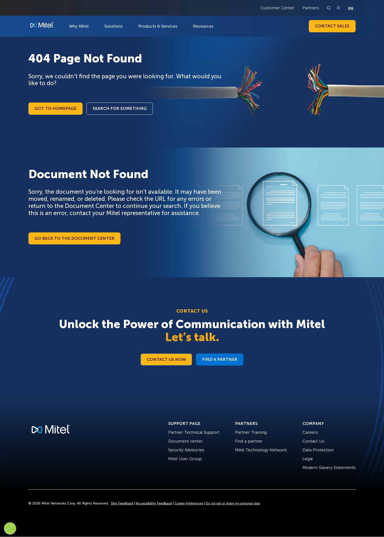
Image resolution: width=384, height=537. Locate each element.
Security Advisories (186, 449)
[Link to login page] (338, 7)
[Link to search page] (329, 7)
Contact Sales (332, 25)
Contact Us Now (166, 359)
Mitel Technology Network (261, 449)
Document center (185, 441)
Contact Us (313, 441)
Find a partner (249, 441)
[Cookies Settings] (10, 528)
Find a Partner (219, 359)
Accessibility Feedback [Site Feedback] (154, 503)
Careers (310, 432)
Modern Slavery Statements (329, 467)
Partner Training (251, 432)
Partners (310, 7)
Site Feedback (122, 503)
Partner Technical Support (193, 432)
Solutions (113, 26)
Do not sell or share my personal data (233, 503)
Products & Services (157, 26)
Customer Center (278, 7)
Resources (203, 26)
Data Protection (318, 449)
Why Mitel (79, 26)
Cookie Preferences (189, 503)
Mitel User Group (185, 458)
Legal (307, 458)
